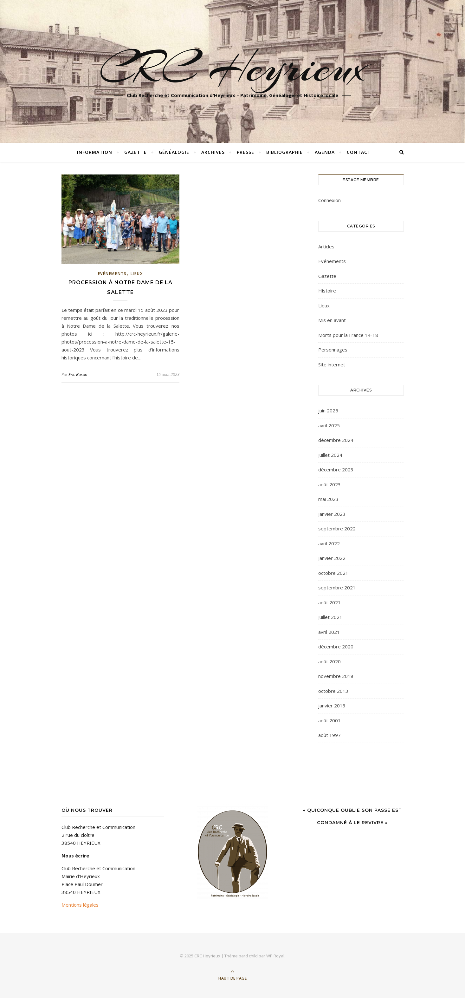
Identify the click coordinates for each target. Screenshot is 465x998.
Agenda (325, 152)
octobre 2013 (333, 691)
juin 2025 (328, 410)
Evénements (112, 273)
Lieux (137, 273)
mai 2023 (328, 499)
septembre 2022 (337, 528)
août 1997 (329, 735)
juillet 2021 (330, 617)
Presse (245, 152)
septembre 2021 (337, 587)
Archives (213, 152)
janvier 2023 (332, 514)
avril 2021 (329, 632)
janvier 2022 (332, 558)
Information (94, 152)
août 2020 (329, 661)
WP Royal (275, 956)
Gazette (135, 152)
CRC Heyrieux (232, 67)
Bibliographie (284, 152)
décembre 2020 (335, 646)
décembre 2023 (335, 469)
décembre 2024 (335, 440)
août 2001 (329, 720)
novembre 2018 (335, 676)
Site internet (331, 364)
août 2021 (329, 602)
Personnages (332, 349)
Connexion (329, 200)
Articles (326, 246)
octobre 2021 (333, 573)
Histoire (327, 290)
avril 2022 (329, 543)
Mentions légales (80, 905)
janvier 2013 (332, 705)
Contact (359, 152)
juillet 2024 (330, 455)
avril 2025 (329, 425)
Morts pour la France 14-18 (348, 335)
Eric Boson (77, 374)
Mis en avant (332, 320)
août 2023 (329, 484)
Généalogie (174, 152)
